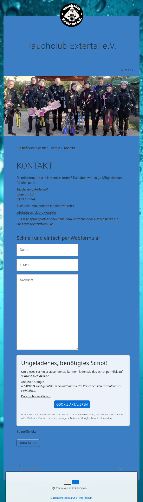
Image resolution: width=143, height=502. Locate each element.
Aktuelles (53, 489)
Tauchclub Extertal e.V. (72, 46)
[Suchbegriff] (71, 469)
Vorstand (79, 219)
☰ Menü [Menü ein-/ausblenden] (127, 69)
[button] (72, 404)
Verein (55, 148)
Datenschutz (105, 489)
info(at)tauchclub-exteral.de (36, 212)
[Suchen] (121, 469)
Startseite (36, 489)
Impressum (85, 489)
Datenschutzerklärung (36, 396)
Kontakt (68, 489)
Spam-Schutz (26, 432)
